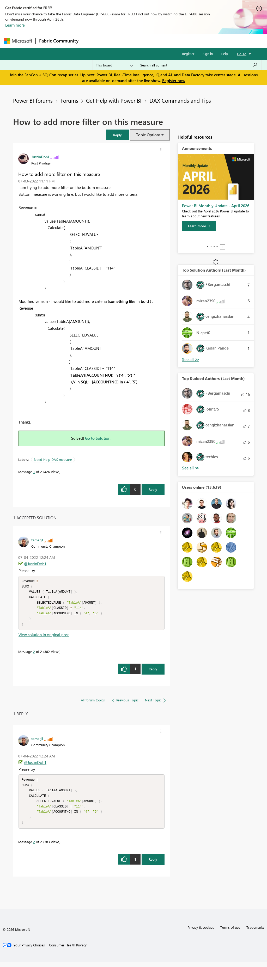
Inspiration (113, 41)
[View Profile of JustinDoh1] (40, 156)
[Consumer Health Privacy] (68, 949)
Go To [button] (241, 54)
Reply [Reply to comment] (153, 671)
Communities (158, 41)
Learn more (15, 25)
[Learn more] (199, 226)
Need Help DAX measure (53, 459)
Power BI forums (33, 100)
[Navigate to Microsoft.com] (18, 41)
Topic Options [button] (148, 134)
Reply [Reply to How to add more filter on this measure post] (153, 489)
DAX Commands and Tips (180, 100)
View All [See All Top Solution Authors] (190, 360)
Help (224, 53)
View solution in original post (44, 637)
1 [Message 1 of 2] (34, 471)
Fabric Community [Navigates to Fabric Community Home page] (58, 41)
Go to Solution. (98, 438)
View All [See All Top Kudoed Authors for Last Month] (190, 468)
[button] (117, 135)
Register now (173, 80)
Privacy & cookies (200, 932)
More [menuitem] (199, 41)
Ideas (135, 41)
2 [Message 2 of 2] (34, 654)
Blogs (181, 41)
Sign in (208, 53)
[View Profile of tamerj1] (37, 539)
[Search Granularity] (114, 65)
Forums (90, 41)
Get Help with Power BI (114, 100)
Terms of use (230, 932)
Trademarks (255, 932)
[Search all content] (199, 65)
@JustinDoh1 (35, 563)
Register (188, 53)
